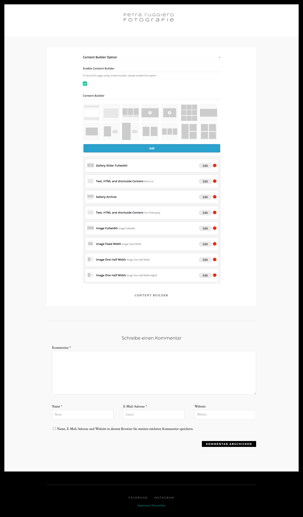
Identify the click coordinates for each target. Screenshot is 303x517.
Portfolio (80, 18)
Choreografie (216, 18)
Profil (191, 18)
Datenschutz (159, 505)
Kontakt (244, 18)
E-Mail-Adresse (135, 406)
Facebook (138, 497)
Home (59, 18)
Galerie (106, 18)
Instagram (164, 497)
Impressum (144, 505)
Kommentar (61, 347)
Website (200, 406)
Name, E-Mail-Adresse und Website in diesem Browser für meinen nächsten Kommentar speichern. (125, 429)
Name (57, 406)
